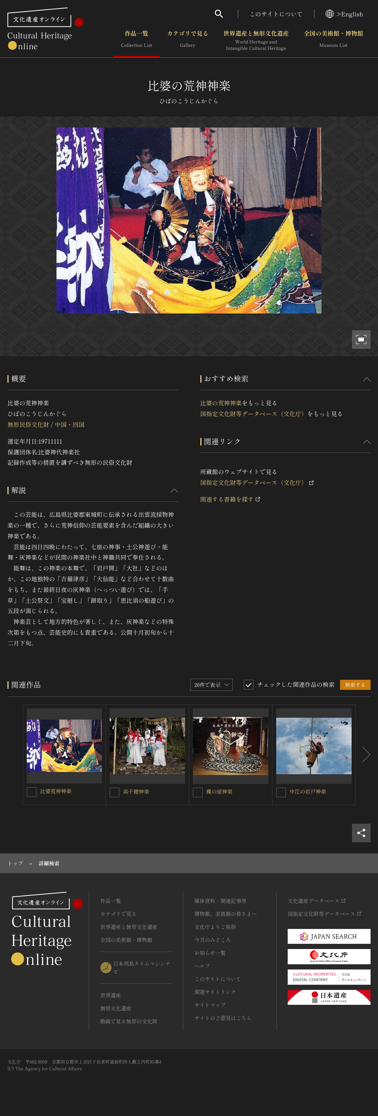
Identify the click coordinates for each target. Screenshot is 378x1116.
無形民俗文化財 (28, 424)
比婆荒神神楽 (55, 791)
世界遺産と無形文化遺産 (256, 40)
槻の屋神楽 (219, 791)
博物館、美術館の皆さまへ (225, 913)
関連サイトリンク (215, 992)
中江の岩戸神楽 (308, 791)
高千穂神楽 (136, 791)
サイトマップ (210, 1005)
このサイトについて (276, 13)
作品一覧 (136, 40)
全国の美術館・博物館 (333, 40)
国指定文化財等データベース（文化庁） (253, 413)
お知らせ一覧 (210, 952)
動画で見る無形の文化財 (129, 1021)
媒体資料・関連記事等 (220, 900)
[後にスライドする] (363, 754)
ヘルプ (202, 965)
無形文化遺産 (116, 1008)
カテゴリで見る (188, 40)
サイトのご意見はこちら (223, 1018)
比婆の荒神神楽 (221, 402)
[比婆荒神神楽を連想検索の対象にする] (31, 792)
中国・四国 (69, 424)
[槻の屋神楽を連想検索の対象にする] (198, 792)
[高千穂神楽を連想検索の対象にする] (114, 792)
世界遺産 (110, 995)
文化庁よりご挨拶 (215, 926)
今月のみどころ (212, 939)
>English (344, 13)
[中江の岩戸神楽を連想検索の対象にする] (281, 792)
